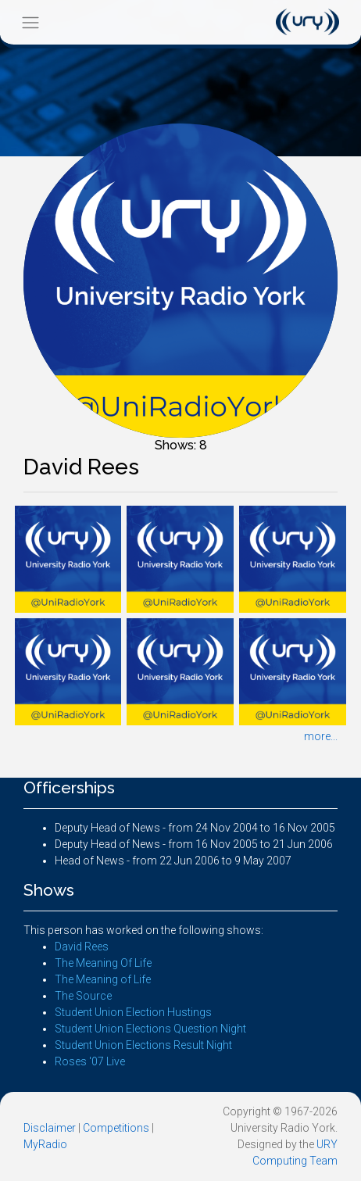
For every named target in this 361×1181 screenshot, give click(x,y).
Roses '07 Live (90, 1061)
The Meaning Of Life (103, 963)
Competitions (116, 1128)
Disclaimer (49, 1128)
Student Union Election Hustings (133, 1012)
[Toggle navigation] (30, 22)
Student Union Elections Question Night (150, 1028)
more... (321, 736)
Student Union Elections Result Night (143, 1045)
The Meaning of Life (103, 979)
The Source (83, 996)
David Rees (82, 946)
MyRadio (45, 1144)
